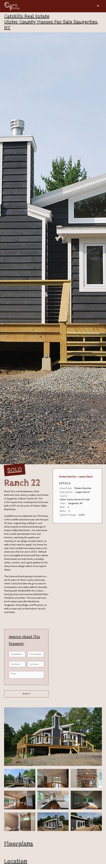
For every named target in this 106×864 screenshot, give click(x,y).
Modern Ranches (67, 476)
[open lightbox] (53, 736)
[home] (12, 6)
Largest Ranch (85, 476)
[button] (98, 6)
